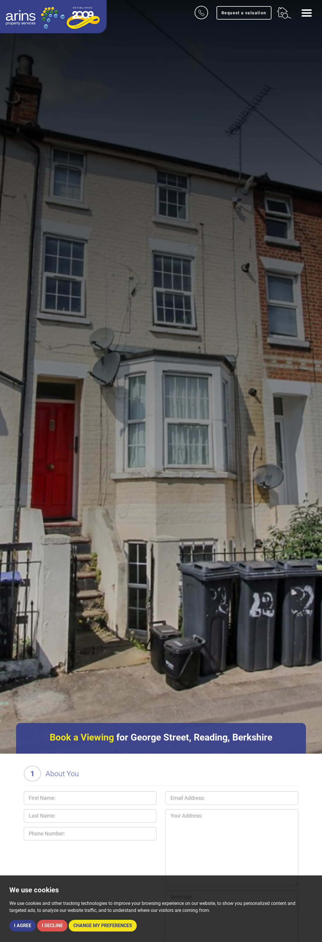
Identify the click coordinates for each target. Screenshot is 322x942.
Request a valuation (243, 13)
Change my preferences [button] (102, 925)
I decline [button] (52, 925)
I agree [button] (22, 925)
